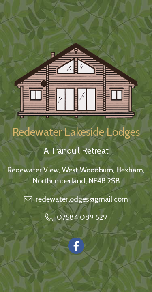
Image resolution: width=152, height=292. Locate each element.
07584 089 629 (82, 217)
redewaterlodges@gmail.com (82, 199)
